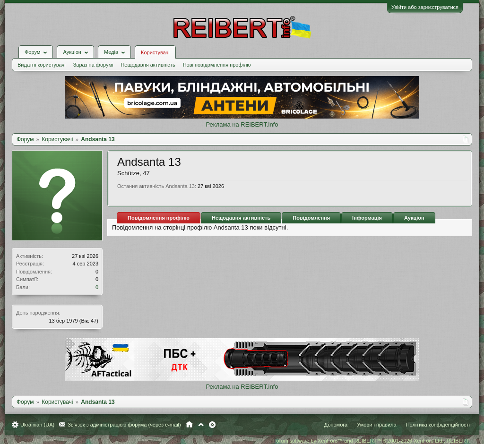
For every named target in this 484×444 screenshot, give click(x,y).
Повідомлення (311, 218)
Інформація (367, 218)
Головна (189, 424)
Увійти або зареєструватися (424, 7)
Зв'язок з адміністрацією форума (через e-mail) (124, 424)
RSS (212, 424)
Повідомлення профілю (159, 218)
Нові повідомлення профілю (217, 65)
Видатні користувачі (41, 65)
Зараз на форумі (93, 65)
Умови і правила (376, 424)
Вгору (201, 424)
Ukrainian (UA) (37, 424)
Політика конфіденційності (438, 424)
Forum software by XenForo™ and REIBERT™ (371, 441)
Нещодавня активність (148, 65)
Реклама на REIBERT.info (242, 124)
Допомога (335, 424)
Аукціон (414, 218)
